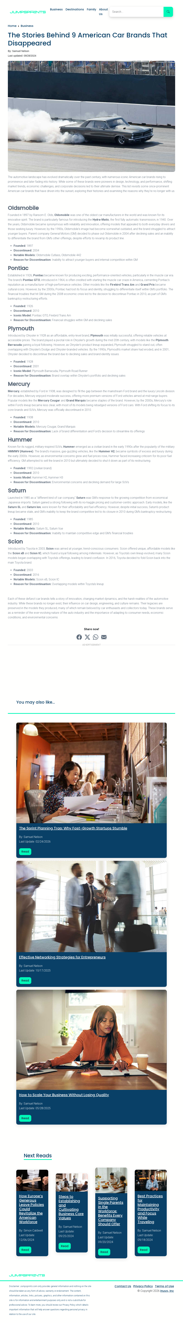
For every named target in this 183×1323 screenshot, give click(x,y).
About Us (103, 11)
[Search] (136, 12)
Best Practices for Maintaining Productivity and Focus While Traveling (150, 1209)
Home (12, 26)
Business (56, 9)
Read (25, 852)
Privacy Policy (143, 1287)
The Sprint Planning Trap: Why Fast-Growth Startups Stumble (73, 828)
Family (91, 9)
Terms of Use (164, 1287)
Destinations (75, 9)
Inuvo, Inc (167, 1292)
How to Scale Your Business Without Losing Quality (64, 1095)
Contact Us (123, 1287)
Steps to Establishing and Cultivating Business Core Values (71, 1208)
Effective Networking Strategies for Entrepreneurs (62, 957)
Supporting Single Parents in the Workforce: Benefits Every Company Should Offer (110, 1211)
